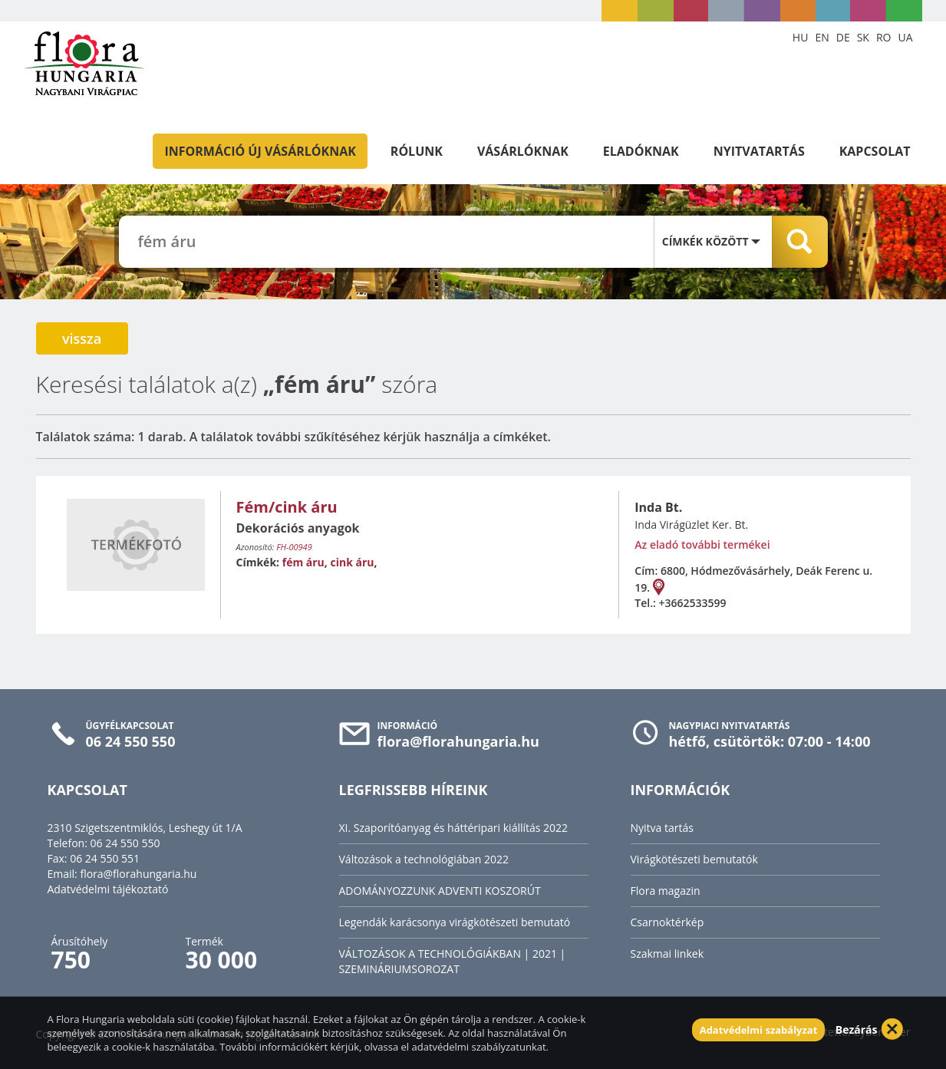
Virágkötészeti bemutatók (694, 859)
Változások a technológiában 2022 (424, 859)
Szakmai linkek (667, 953)
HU (801, 37)
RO (884, 37)
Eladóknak (641, 151)
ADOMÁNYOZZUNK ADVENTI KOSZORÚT (440, 890)
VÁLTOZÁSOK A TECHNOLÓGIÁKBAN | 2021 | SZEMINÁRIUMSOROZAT (452, 961)
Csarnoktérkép (667, 922)
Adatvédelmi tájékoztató (108, 889)
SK (863, 37)
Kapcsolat (875, 151)
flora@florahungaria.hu (138, 873)
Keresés (800, 242)
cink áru (352, 562)
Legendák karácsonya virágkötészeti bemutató (455, 922)
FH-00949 (293, 547)
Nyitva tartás (662, 827)
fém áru (303, 562)
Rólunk (417, 151)
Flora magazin (665, 890)
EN (822, 37)
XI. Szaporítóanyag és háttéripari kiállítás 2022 (454, 827)
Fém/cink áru (287, 507)
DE (843, 37)
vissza (81, 338)
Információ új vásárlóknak (259, 151)
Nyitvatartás (759, 151)
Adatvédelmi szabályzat (759, 1030)
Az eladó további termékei (702, 544)
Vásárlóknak (523, 151)
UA (905, 37)
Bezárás (857, 1029)
